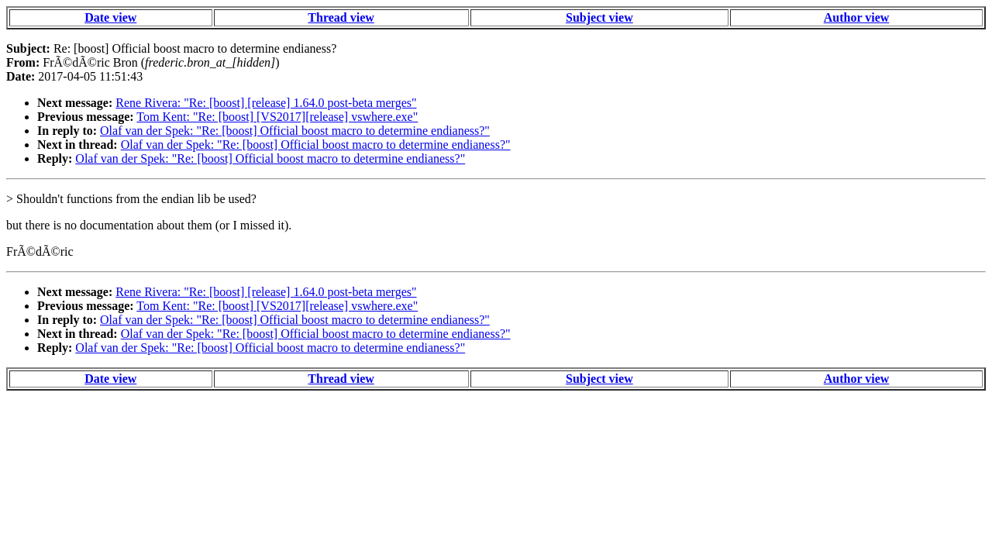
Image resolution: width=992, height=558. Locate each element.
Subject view (599, 17)
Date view (110, 17)
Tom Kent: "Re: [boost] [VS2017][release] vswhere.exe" (277, 116)
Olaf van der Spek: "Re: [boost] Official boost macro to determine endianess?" (295, 130)
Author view (857, 17)
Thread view (341, 17)
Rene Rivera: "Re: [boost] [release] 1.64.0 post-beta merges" (265, 102)
